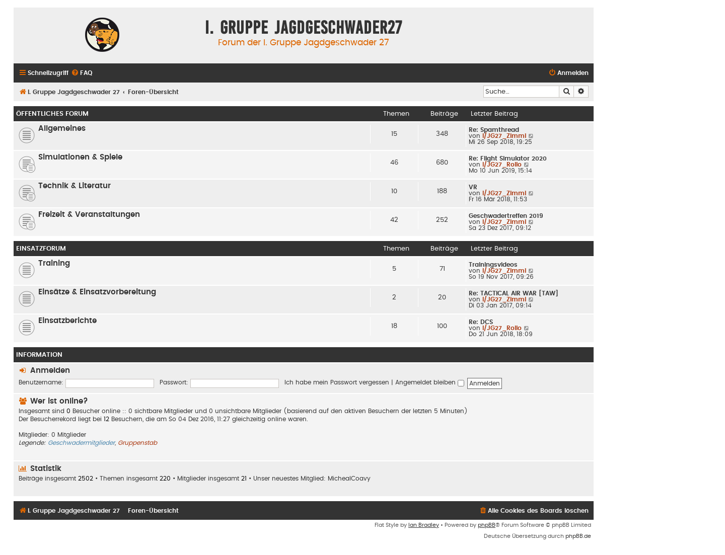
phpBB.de (578, 536)
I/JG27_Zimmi (504, 136)
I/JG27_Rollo (502, 165)
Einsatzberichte (67, 321)
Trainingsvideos (493, 265)
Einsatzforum (41, 248)
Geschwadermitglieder (81, 443)
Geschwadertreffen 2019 (506, 216)
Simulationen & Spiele (80, 157)
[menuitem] (81, 73)
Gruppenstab (137, 443)
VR (473, 187)
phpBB (486, 525)
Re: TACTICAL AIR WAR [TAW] (513, 293)
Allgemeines (62, 128)
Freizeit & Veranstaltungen (89, 214)
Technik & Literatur (74, 186)
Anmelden (50, 370)
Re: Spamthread (494, 130)
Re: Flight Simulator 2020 (508, 158)
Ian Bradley (423, 525)
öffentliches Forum (52, 113)
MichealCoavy (349, 478)
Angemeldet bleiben (429, 382)
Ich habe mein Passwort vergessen (336, 382)
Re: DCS (481, 322)
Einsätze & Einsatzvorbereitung (97, 292)
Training (54, 263)
